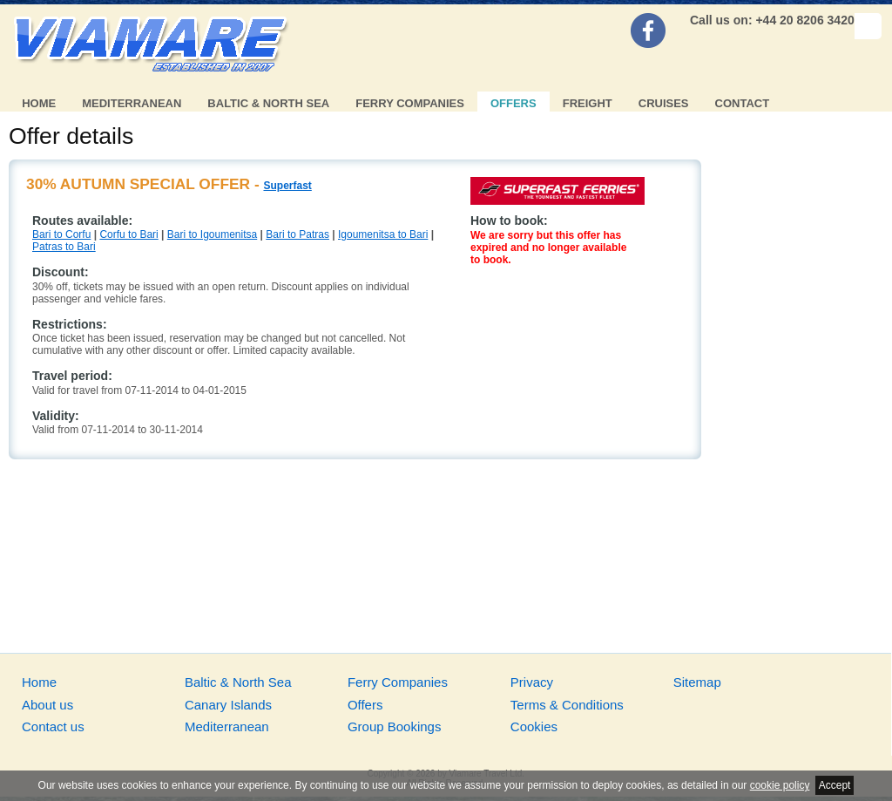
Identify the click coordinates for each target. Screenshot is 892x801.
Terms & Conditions (567, 704)
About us (47, 704)
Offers (513, 103)
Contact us (53, 726)
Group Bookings (395, 726)
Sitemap (697, 682)
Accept (835, 785)
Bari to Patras (297, 234)
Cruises (664, 103)
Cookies (534, 726)
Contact (742, 103)
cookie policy (780, 785)
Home (39, 103)
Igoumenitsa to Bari (383, 234)
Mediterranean (131, 103)
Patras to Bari (64, 247)
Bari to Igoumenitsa (212, 234)
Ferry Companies (409, 103)
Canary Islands (228, 704)
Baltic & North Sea (268, 103)
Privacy (531, 682)
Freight (587, 103)
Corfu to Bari (128, 234)
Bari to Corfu (61, 234)
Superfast (287, 186)
